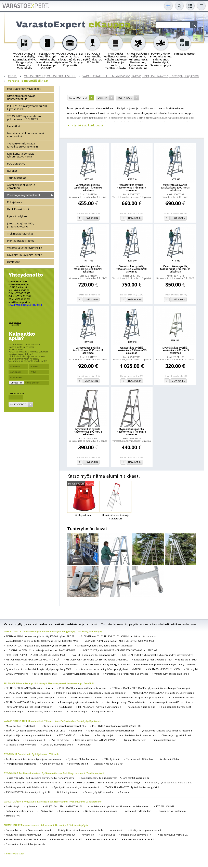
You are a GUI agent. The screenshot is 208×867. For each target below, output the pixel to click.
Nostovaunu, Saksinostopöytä (101, 810)
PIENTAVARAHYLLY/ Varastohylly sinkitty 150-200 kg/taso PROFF (40, 636)
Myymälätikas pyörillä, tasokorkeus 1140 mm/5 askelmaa (131, 431)
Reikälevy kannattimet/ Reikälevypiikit (26, 787)
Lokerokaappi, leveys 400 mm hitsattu (172, 702)
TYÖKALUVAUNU (165, 806)
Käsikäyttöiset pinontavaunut (145, 829)
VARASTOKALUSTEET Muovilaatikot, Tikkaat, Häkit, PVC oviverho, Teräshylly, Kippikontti (140, 76)
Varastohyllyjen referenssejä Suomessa (126, 673)
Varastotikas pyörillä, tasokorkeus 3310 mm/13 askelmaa (132, 350)
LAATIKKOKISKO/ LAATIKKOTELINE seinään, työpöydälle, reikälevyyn (104, 782)
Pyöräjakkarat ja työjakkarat (21, 763)
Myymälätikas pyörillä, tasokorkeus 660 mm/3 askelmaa (175, 350)
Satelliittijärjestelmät (45, 673)
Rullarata (125, 792)
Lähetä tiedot (18, 404)
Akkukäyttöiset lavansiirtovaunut (23, 834)
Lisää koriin (91, 218)
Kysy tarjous (125, 97)
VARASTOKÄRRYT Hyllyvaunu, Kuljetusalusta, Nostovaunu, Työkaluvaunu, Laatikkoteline (53, 801)
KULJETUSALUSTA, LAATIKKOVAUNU (64, 806)
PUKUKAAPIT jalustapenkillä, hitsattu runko (82, 687)
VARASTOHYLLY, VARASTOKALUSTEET (50, 76)
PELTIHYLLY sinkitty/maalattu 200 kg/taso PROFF (27, 107)
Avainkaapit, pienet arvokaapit (46, 711)
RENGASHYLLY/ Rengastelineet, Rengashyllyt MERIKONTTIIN (38, 645)
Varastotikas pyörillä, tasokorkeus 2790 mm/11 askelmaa (175, 269)
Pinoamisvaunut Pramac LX (103, 839)
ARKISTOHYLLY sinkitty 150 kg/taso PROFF (107, 664)
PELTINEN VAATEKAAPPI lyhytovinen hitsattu (30, 702)
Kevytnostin (88, 834)
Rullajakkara (15, 202)
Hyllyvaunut (32, 806)
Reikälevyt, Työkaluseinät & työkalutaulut (169, 782)
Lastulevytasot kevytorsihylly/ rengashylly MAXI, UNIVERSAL (110, 669)
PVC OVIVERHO (16, 163)
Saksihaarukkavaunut (39, 829)
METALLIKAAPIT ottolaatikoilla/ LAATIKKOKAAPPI (86, 697)
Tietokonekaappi (78, 711)
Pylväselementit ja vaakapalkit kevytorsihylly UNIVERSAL (166, 664)
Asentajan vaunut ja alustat (108, 763)
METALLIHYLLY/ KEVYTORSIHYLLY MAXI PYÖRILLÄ (32, 659)
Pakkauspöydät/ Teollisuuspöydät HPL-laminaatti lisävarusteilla (115, 777)
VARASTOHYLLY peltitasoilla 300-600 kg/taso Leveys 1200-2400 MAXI (42, 640)
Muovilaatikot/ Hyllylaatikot (23, 88)
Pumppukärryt (14, 829)
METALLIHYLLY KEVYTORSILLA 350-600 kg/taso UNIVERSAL (97, 659)
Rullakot (12, 170)
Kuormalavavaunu (69, 810)
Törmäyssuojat (16, 178)
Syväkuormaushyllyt (17, 673)
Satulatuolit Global (169, 758)
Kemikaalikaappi (15, 711)
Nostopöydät (116, 829)
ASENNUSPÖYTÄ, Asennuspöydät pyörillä (28, 792)
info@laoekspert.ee (19, 302)
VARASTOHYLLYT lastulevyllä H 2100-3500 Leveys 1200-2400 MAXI (119, 640)
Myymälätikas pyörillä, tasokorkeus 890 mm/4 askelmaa (88, 431)
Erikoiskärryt (13, 815)
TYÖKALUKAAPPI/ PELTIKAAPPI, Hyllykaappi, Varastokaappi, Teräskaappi (151, 687)
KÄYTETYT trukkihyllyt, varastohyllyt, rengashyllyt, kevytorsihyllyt (157, 654)
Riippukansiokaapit (104, 711)
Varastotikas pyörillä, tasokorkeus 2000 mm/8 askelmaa (175, 187)
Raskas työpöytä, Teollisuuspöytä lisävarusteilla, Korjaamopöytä (40, 777)
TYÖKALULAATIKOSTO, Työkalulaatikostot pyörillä (132, 787)
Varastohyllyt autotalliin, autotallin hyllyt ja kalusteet (105, 645)
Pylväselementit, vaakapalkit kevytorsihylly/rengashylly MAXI (38, 669)
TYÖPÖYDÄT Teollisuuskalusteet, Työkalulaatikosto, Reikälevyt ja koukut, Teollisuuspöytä (54, 773)
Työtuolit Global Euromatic (82, 758)
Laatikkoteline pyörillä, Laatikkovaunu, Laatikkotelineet (119, 806)
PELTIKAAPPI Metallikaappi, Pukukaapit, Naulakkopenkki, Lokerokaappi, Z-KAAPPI (49, 683)
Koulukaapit (65, 706)
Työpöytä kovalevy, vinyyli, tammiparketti (76, 787)
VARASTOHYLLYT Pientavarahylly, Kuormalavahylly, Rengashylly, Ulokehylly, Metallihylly (53, 631)
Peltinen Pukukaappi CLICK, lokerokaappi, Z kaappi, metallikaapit (91, 692)
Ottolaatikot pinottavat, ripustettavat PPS (21, 97)
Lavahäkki (13, 126)
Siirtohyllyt (192, 669)
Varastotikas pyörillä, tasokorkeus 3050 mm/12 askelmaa (88, 350)
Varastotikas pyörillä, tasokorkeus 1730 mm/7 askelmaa (131, 187)
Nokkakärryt (12, 806)
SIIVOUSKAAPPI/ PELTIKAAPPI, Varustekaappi (30, 697)
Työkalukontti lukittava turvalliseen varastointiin (22, 145)
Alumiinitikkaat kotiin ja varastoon (21, 186)
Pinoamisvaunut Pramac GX (172, 834)
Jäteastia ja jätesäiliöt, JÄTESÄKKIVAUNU (20, 225)
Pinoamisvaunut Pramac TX (136, 834)
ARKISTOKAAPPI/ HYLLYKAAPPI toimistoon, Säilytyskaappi (164, 692)
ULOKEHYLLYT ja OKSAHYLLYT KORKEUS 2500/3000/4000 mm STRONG (119, 650)
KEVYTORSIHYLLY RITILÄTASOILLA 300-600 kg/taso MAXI (35, 654)
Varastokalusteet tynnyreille (24, 248)
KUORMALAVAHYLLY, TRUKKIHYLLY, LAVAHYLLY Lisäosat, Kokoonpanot (118, 636)
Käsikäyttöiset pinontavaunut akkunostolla (80, 829)
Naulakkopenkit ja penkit (141, 706)
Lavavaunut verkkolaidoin (137, 810)
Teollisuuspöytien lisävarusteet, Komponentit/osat (33, 782)
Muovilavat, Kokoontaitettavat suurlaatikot (25, 134)
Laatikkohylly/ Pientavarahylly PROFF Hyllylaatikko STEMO (165, 659)
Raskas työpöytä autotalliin (99, 792)
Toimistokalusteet (14, 853)
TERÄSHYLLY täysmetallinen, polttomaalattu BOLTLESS (24, 117)
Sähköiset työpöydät (67, 792)
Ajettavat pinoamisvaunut (61, 834)
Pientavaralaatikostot (20, 240)
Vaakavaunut (108, 834)
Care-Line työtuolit (52, 763)
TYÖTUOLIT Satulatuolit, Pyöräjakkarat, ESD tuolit (31, 754)
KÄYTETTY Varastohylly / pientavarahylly (94, 654)
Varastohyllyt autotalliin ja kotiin (171, 673)
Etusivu (12, 76)
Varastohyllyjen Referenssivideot (81, 673)
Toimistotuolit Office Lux (139, 758)
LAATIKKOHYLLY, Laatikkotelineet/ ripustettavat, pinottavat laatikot (42, 664)
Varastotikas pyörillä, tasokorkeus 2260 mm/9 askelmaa (88, 269)
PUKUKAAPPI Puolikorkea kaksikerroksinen (29, 706)
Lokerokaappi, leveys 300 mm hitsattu (124, 702)
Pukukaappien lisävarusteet (176, 706)
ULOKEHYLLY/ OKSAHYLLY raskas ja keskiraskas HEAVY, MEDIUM (40, 650)
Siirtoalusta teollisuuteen (19, 810)
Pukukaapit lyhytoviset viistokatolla (79, 702)
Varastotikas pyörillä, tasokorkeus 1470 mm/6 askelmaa (88, 187)
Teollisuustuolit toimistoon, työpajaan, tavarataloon (34, 758)
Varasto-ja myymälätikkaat (28, 81)
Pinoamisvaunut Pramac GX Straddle (26, 839)
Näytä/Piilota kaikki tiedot (87, 125)
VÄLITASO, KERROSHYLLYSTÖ (164, 669)
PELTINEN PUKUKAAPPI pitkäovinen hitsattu (29, 687)
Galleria (102, 97)
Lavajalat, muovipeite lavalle (24, 255)
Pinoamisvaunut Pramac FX (67, 839)
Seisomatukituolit (78, 763)
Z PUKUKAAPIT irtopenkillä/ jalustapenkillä (142, 697)
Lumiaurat (13, 262)
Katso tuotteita (78, 97)
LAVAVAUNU (46, 810)
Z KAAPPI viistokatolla (182, 697)
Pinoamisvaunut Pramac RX (139, 839)
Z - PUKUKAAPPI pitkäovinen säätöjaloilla (28, 692)
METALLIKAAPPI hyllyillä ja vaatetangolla (99, 706)
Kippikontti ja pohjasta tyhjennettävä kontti (21, 155)
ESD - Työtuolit (112, 758)
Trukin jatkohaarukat (20, 233)
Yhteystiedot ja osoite (15, 323)
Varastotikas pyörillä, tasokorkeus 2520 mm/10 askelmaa (132, 269)
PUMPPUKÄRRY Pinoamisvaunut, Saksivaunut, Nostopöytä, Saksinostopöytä (46, 825)
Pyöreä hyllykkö (17, 216)
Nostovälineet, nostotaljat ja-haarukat (26, 843)
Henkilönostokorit (18, 209)
